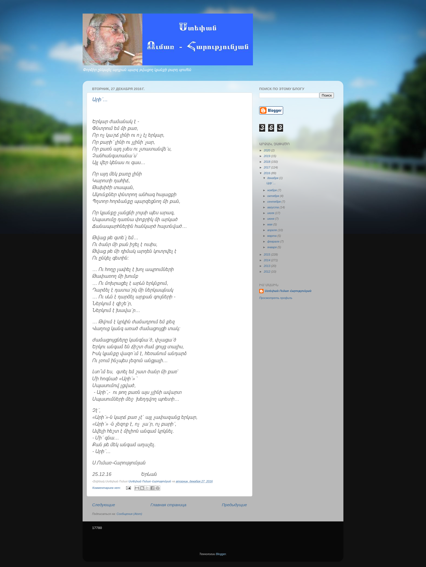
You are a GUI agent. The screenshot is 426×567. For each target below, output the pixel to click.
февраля (273, 241)
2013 (267, 265)
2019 (267, 156)
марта (272, 235)
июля (271, 213)
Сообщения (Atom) (129, 513)
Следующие (103, 504)
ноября (272, 190)
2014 (267, 260)
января (272, 247)
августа (273, 207)
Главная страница (168, 504)
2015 (267, 254)
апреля (272, 230)
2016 (267, 173)
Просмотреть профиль (275, 298)
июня (271, 218)
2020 (267, 150)
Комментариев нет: (106, 487)
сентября (274, 201)
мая (270, 224)
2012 (267, 271)
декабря (273, 178)
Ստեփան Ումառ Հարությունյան (288, 290)
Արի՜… (100, 99)
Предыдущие (234, 504)
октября (273, 196)
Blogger (221, 554)
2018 (267, 161)
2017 (267, 167)
